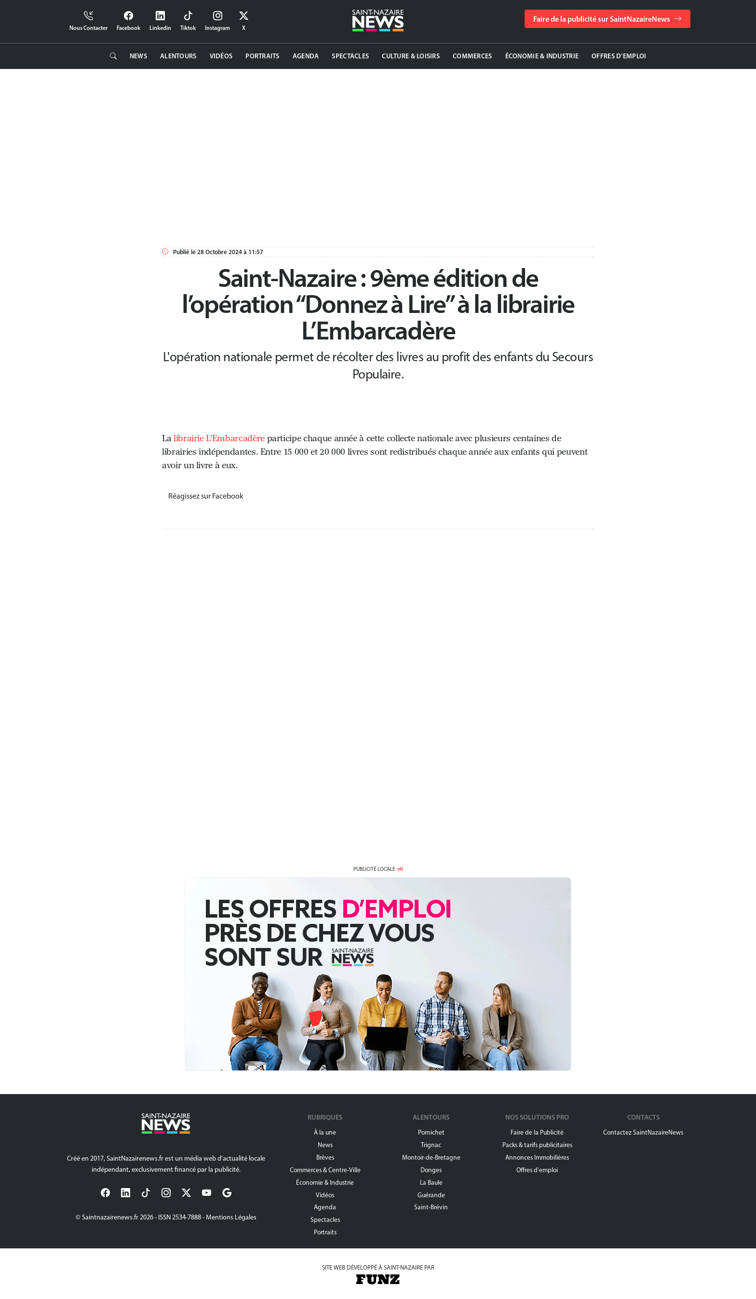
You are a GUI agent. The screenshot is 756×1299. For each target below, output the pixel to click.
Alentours (178, 56)
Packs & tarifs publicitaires (537, 1145)
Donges (431, 1170)
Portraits (262, 56)
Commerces (472, 56)
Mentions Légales (231, 1217)
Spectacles (350, 56)
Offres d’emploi (619, 56)
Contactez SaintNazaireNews (643, 1132)
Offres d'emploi (537, 1170)
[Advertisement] (355, 155)
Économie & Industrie (542, 56)
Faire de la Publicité (537, 1132)
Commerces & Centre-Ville (325, 1170)
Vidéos (221, 56)
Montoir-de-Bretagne (431, 1157)
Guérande (431, 1195)
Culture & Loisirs (411, 56)
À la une (325, 1132)
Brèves (325, 1157)
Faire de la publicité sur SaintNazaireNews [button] (607, 19)
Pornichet (431, 1132)
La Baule (431, 1182)
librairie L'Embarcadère (219, 438)
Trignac (431, 1145)
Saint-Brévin (431, 1207)
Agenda (306, 56)
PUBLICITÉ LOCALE (374, 869)
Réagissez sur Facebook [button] (205, 496)
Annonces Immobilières (537, 1157)
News (138, 56)
